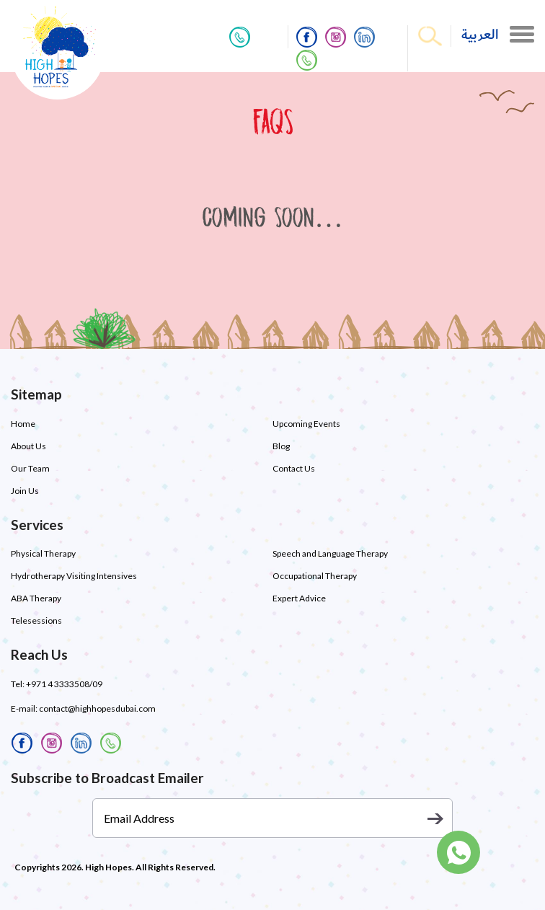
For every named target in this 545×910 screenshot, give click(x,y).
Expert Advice (299, 598)
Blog (281, 446)
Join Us (25, 490)
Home (23, 423)
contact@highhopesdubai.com (97, 708)
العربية (480, 35)
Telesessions (36, 620)
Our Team (30, 468)
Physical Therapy (43, 553)
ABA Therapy (36, 598)
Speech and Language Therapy (330, 553)
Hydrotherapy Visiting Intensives (74, 575)
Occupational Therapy (314, 575)
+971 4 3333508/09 (64, 684)
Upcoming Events (306, 423)
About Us (28, 446)
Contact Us (293, 468)
